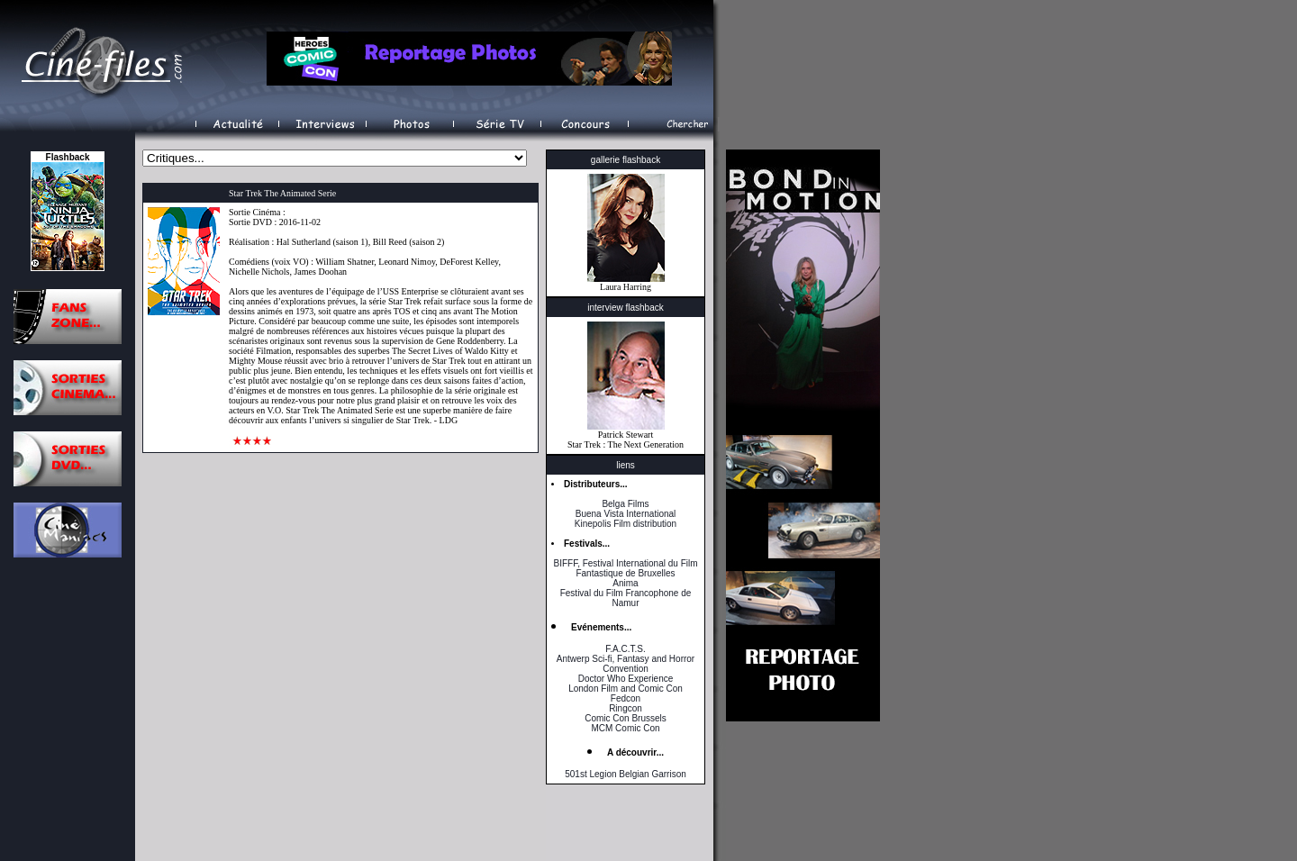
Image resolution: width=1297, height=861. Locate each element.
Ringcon (625, 708)
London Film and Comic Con (625, 688)
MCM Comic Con (625, 728)
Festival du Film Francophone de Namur (626, 598)
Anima (625, 583)
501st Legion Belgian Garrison (625, 774)
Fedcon (625, 698)
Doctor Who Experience (626, 679)
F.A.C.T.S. (625, 649)
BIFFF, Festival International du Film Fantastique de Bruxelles (625, 568)
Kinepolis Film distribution (625, 524)
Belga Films (625, 504)
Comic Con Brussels (626, 718)
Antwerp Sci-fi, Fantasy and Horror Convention (625, 664)
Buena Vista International (626, 514)
